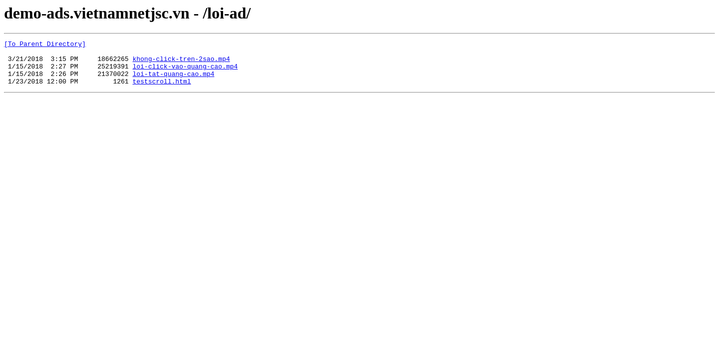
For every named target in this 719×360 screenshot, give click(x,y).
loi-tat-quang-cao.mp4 (173, 81)
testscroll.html (161, 90)
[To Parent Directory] (45, 45)
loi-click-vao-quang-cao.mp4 (185, 72)
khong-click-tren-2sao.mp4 (181, 63)
